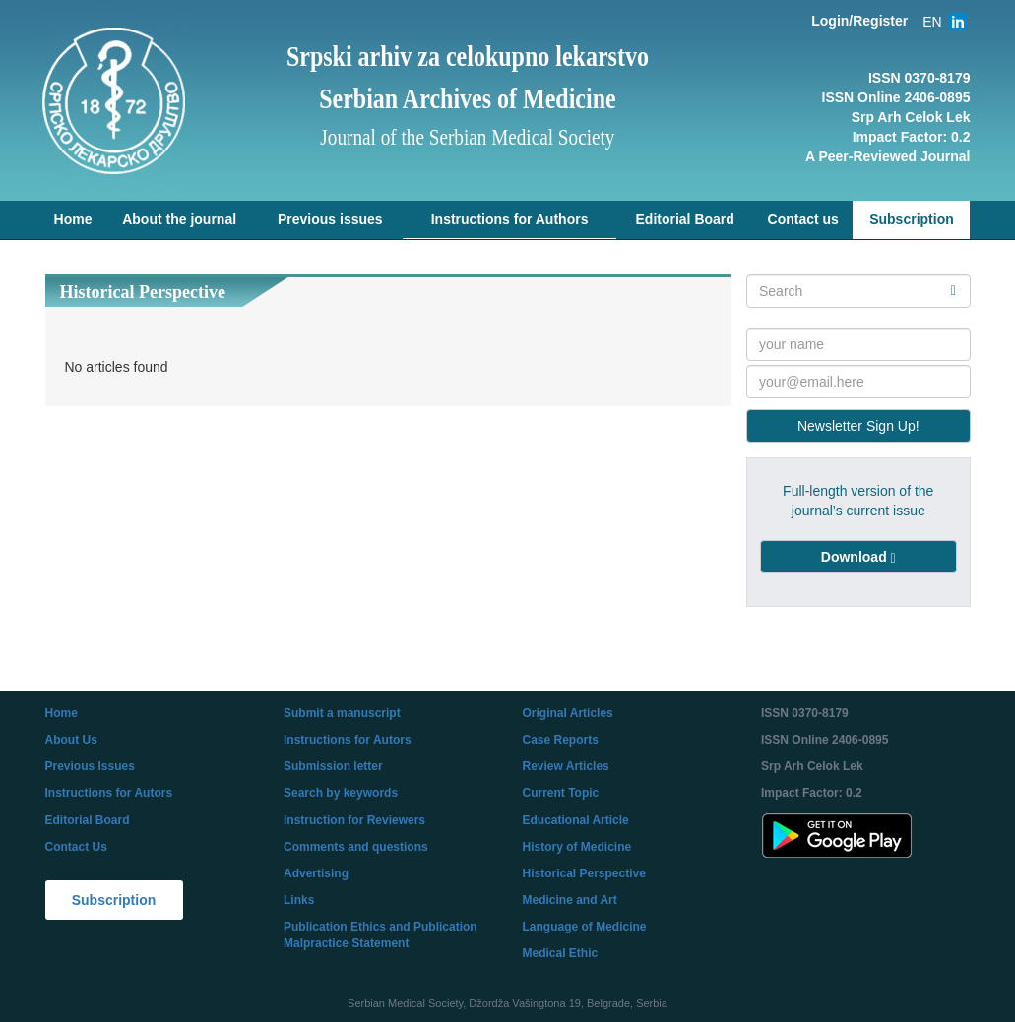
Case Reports (561, 740)
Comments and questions (356, 847)
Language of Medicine (585, 926)
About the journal (179, 219)
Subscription (911, 219)
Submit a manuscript (342, 713)
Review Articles (566, 766)
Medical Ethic (561, 953)
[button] (858, 556)
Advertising (316, 873)
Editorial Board (685, 219)
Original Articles (568, 713)
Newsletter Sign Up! (858, 426)
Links (299, 900)
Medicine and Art (570, 900)
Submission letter (333, 766)
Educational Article (576, 820)
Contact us (803, 219)
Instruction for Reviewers (354, 820)
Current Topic (561, 793)
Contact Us (76, 847)
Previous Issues (90, 766)
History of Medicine (577, 847)
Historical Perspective (584, 873)
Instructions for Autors (109, 793)
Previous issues (330, 219)
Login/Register (859, 21)
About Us (71, 740)
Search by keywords (341, 793)
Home (73, 219)
